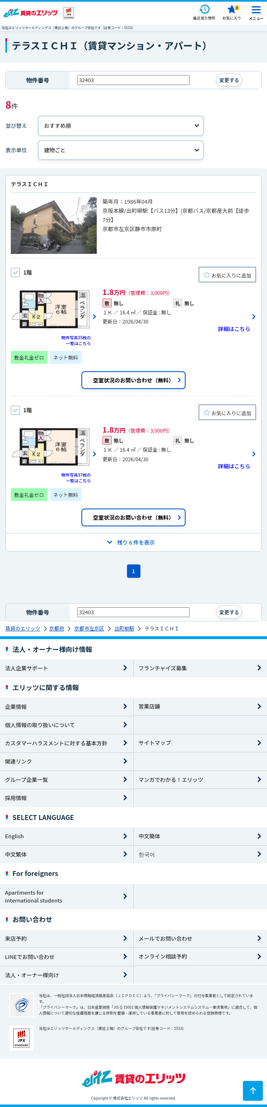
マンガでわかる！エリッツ (171, 779)
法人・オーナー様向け (32, 975)
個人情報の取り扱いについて (40, 725)
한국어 (147, 854)
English (14, 836)
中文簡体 (149, 836)
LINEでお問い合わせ (30, 957)
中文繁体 (16, 854)
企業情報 (16, 706)
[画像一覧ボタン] (54, 316)
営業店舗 (149, 706)
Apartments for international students (33, 896)
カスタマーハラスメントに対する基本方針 (56, 743)
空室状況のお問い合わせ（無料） (133, 380)
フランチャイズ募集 (163, 668)
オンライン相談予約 (163, 956)
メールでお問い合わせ (166, 938)
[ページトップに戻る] (253, 1091)
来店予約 (16, 938)
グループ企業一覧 (26, 779)
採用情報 (16, 798)
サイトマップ (155, 743)
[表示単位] (121, 150)
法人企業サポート (26, 668)
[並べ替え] (121, 126)
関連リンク (18, 761)
